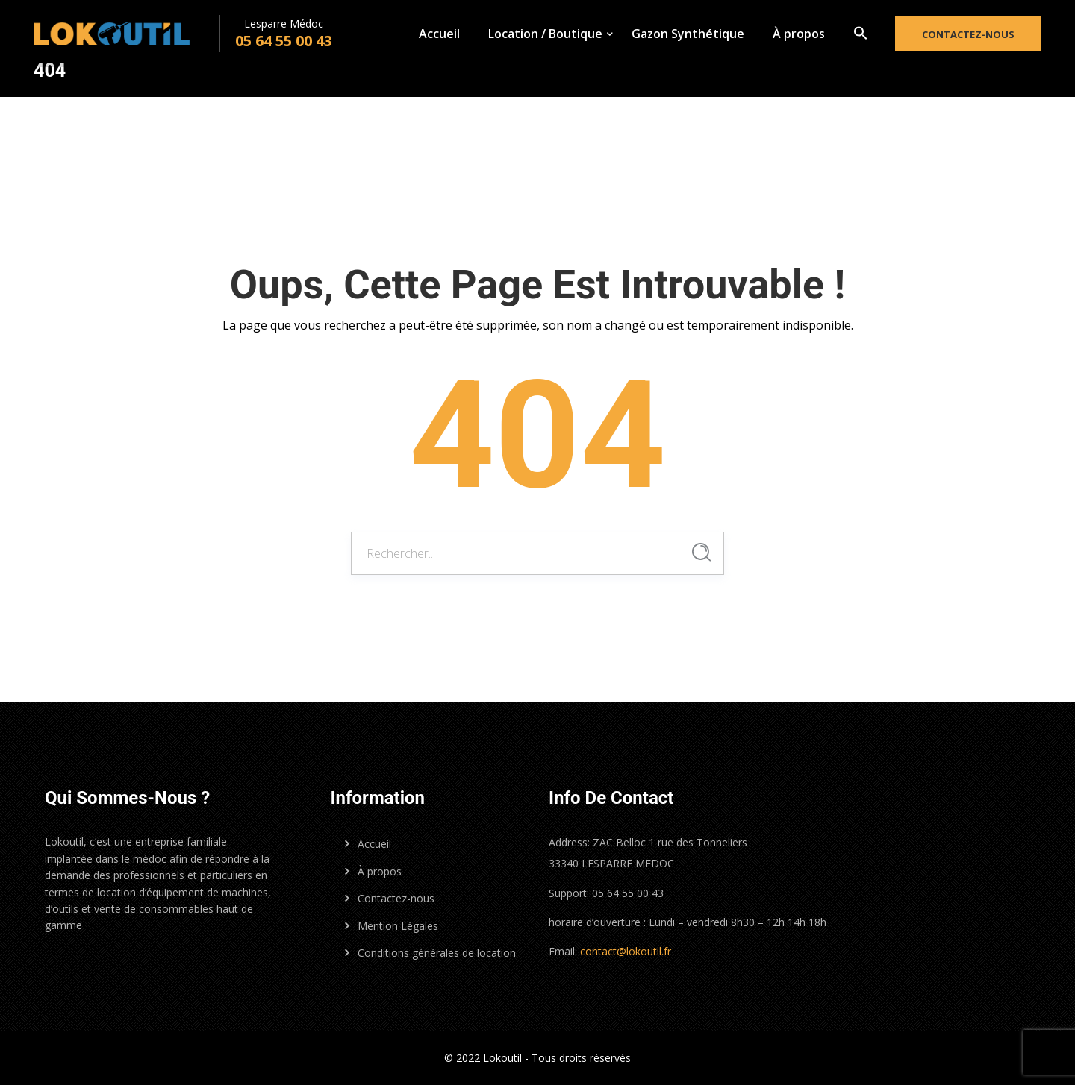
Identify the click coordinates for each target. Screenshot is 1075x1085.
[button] (860, 33)
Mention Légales (398, 926)
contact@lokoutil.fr (625, 951)
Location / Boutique (545, 33)
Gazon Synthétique (688, 33)
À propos (799, 33)
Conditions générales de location (437, 953)
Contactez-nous (968, 34)
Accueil (439, 33)
